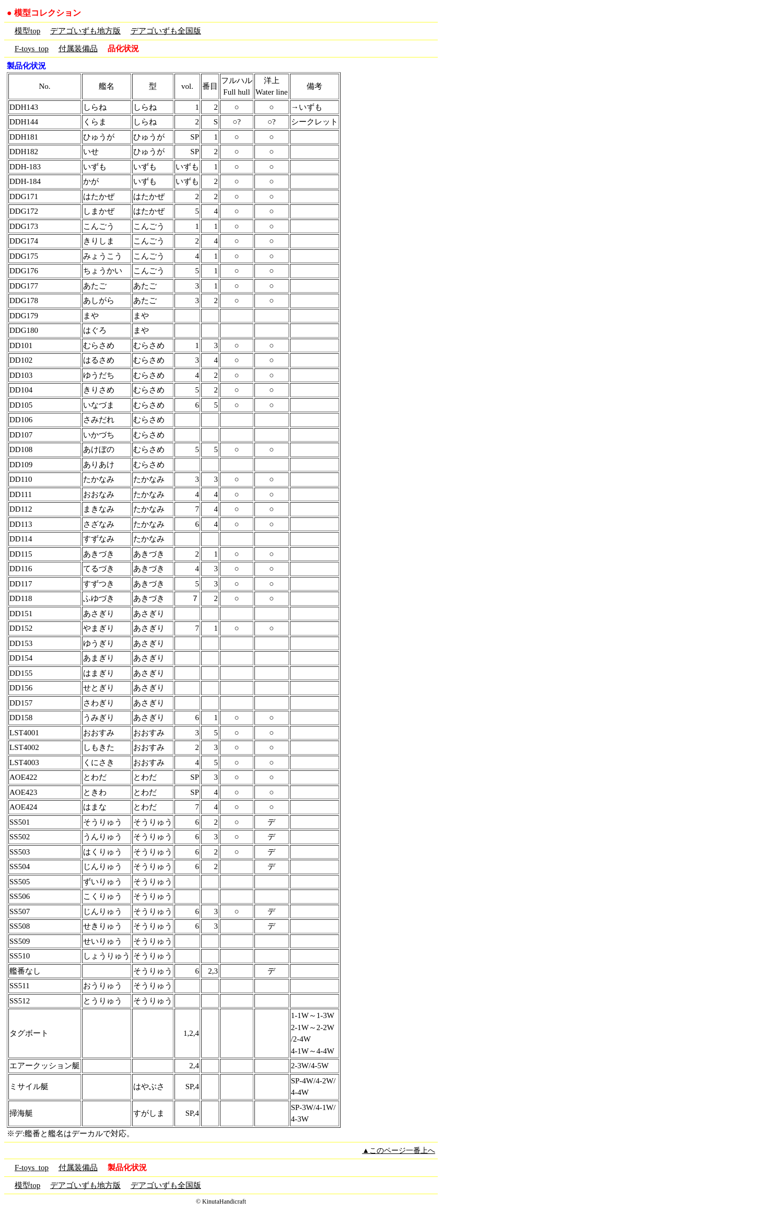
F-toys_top (32, 48)
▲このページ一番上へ (398, 1150)
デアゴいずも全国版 (166, 31)
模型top (27, 31)
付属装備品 (78, 48)
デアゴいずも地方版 (85, 31)
